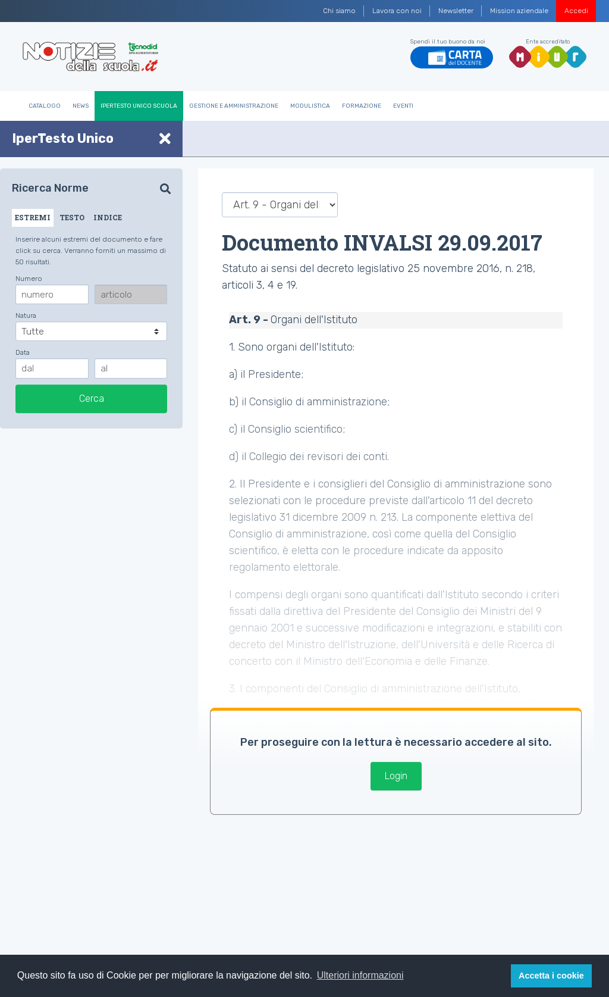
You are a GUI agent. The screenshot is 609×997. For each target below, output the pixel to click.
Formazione (361, 106)
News (81, 106)
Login (396, 776)
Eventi (403, 106)
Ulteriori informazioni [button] (360, 975)
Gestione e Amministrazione (233, 106)
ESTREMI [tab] (33, 217)
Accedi (576, 11)
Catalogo (45, 106)
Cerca (91, 398)
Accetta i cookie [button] (551, 975)
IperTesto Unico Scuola (139, 106)
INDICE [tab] (107, 217)
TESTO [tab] (71, 217)
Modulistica (310, 106)
